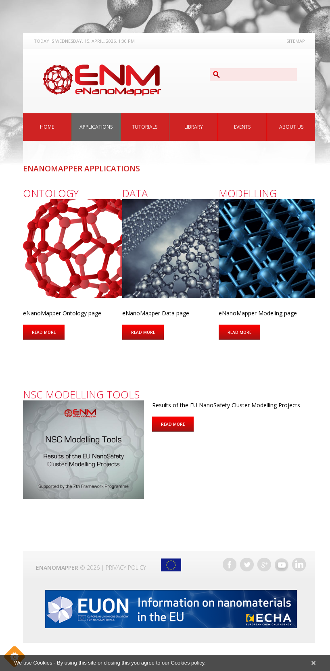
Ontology (51, 193)
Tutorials (144, 126)
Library (193, 126)
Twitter (247, 564)
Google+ (264, 564)
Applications (96, 126)
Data (135, 193)
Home (47, 126)
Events (242, 126)
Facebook (229, 564)
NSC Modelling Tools (81, 394)
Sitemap (295, 41)
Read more (48, 332)
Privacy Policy (126, 567)
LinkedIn (299, 564)
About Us (291, 126)
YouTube (281, 564)
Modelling (248, 193)
